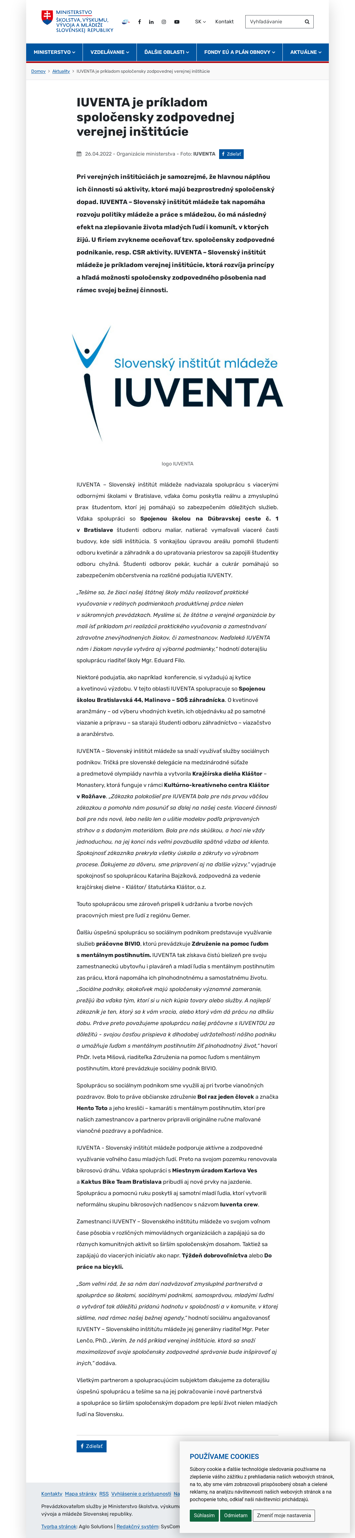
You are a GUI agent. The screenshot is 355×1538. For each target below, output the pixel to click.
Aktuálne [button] (303, 52)
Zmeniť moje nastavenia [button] (284, 1515)
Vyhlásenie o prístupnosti (141, 1494)
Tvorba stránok (58, 1526)
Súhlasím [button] (204, 1515)
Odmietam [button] (235, 1515)
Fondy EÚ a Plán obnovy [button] (237, 52)
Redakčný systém (137, 1526)
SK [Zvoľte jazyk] (198, 22)
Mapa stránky (81, 1494)
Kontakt (224, 22)
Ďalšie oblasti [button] (164, 52)
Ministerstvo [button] (52, 52)
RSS (104, 1494)
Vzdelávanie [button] (107, 52)
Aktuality (61, 71)
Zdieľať (233, 154)
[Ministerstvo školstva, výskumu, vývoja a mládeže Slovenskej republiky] (77, 21)
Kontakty (51, 1494)
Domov (38, 71)
